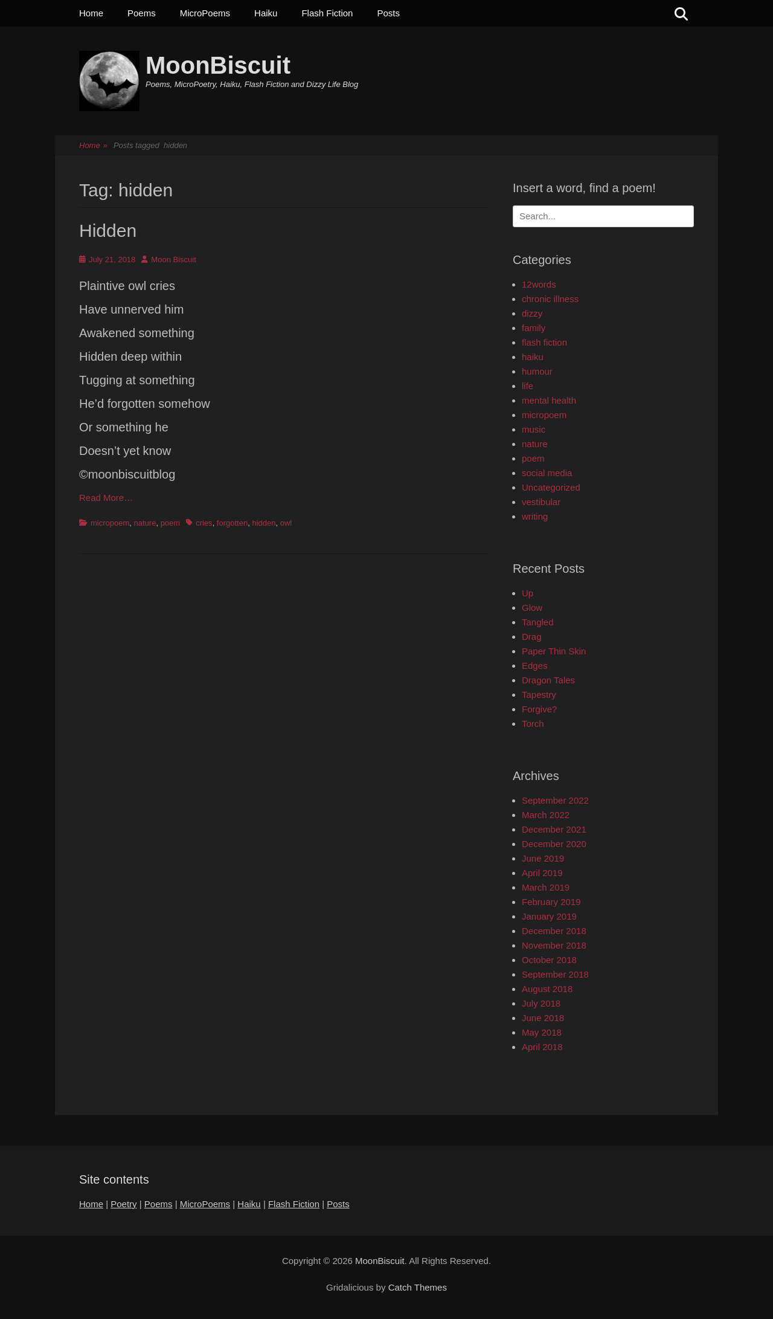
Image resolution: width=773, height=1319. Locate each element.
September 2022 (555, 800)
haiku (533, 357)
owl (286, 522)
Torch (533, 723)
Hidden (107, 230)
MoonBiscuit (218, 65)
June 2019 (543, 858)
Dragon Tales (548, 680)
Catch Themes (417, 1287)
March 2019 (545, 887)
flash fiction (544, 342)
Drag (532, 636)
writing (535, 516)
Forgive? (539, 709)
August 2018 (547, 989)
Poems (141, 13)
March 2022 (545, 815)
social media (547, 473)
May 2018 (542, 1032)
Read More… (106, 497)
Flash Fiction (327, 13)
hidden (263, 522)
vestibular (541, 502)
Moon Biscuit (173, 259)
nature (145, 522)
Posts (388, 13)
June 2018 (543, 1018)
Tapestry (539, 694)
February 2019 (551, 902)
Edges (535, 665)
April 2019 (542, 873)
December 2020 (554, 844)
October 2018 (549, 960)
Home (91, 13)
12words (539, 284)
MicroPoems (205, 13)
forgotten (232, 522)
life (527, 386)
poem (171, 522)
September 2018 (555, 974)
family (533, 328)
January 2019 (549, 916)
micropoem (110, 522)
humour (537, 371)
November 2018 (554, 945)
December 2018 (554, 931)
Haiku (265, 13)
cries (204, 522)
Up (527, 593)
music (533, 429)
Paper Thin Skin (554, 651)
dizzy (532, 313)
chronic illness (550, 299)
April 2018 (542, 1047)
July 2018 (541, 1003)
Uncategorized (551, 487)
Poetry (123, 1204)
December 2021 (554, 829)
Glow (532, 607)
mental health (549, 400)
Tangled (538, 622)
